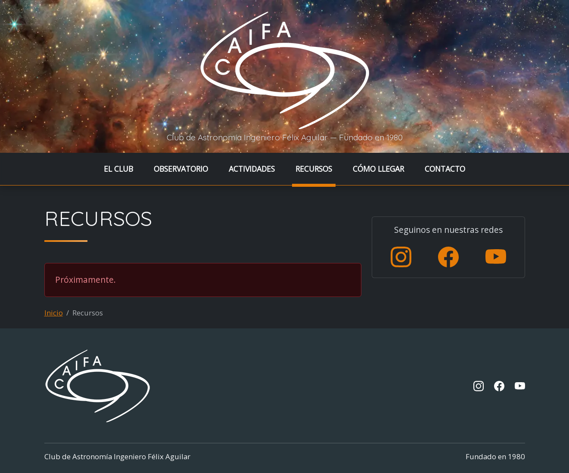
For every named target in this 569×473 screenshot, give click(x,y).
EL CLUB (118, 169)
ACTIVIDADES (252, 169)
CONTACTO (445, 169)
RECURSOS (313, 169)
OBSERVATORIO (181, 169)
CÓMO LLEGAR (378, 169)
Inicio (53, 313)
